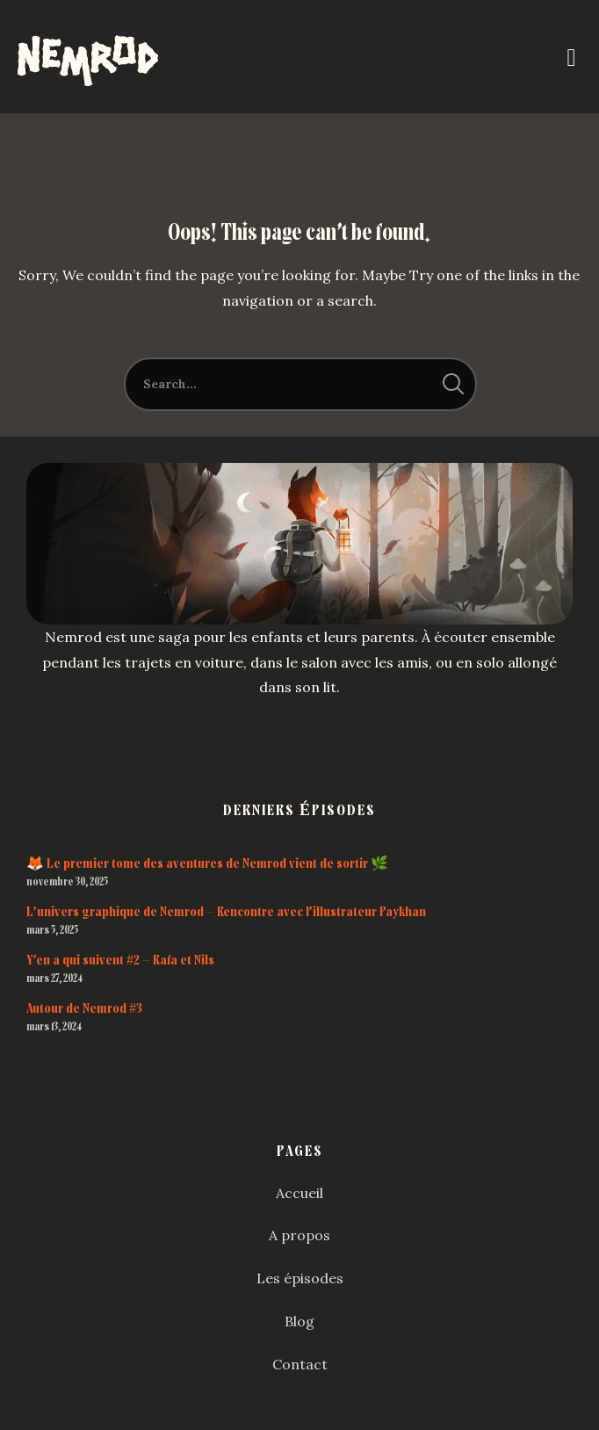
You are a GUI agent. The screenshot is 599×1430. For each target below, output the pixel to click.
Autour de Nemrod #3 (84, 1008)
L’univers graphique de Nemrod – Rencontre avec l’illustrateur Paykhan (226, 912)
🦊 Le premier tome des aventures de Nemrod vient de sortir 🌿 (207, 863)
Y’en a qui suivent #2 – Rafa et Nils (120, 960)
